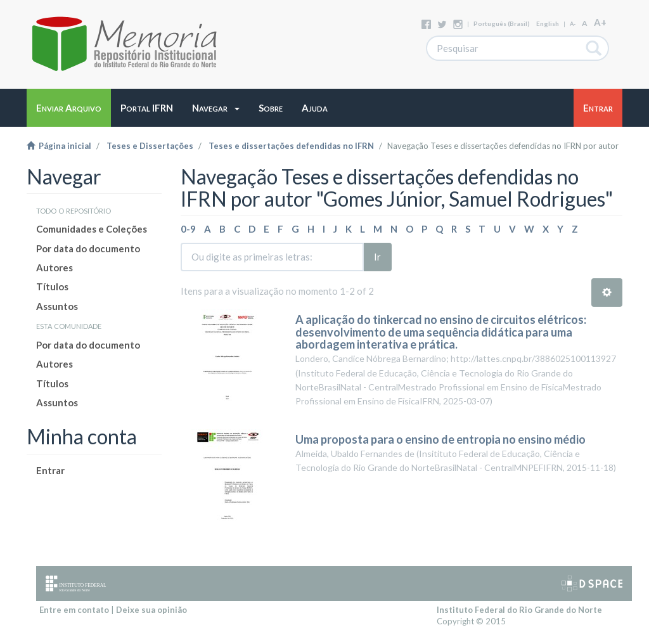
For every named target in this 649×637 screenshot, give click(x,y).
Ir (377, 256)
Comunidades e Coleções (91, 229)
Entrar (50, 470)
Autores (54, 267)
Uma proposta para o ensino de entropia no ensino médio (440, 439)
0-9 (188, 229)
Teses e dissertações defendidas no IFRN (291, 146)
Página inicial (59, 146)
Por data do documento (88, 248)
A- (572, 23)
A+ (600, 22)
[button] (216, 108)
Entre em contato (74, 610)
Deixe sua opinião (151, 610)
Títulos (52, 286)
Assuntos (57, 306)
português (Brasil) (501, 23)
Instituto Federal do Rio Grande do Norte (519, 610)
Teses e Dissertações (149, 146)
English (547, 23)
